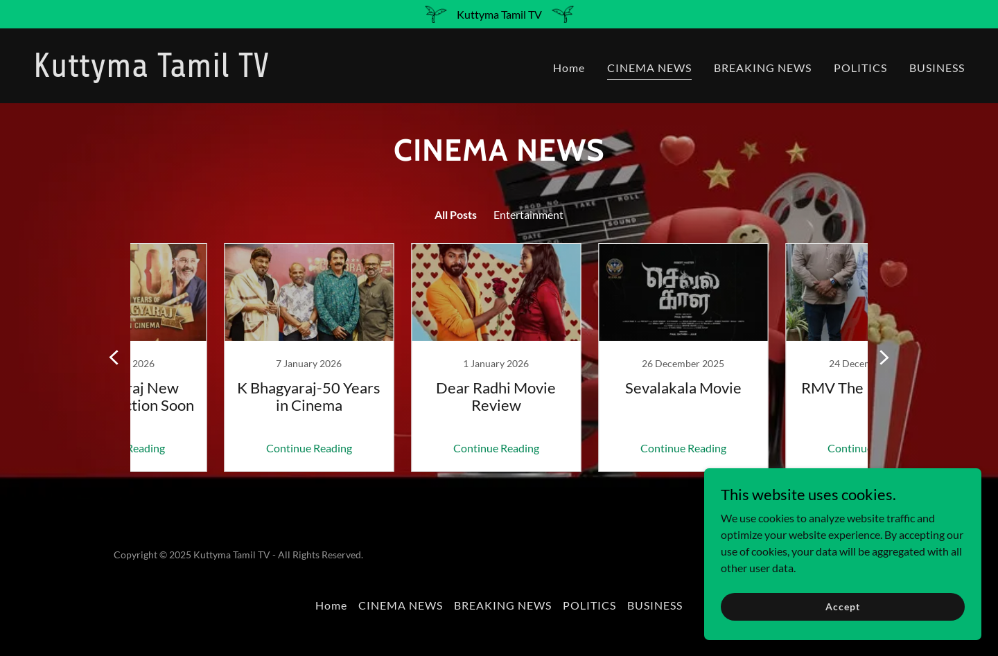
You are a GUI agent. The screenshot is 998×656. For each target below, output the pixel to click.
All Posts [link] (456, 214)
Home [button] (331, 605)
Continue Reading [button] (218, 447)
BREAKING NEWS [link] (763, 67)
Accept (842, 606)
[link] (260, 72)
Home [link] (569, 67)
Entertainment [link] (528, 214)
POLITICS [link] (860, 67)
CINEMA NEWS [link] (649, 67)
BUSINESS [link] (937, 67)
